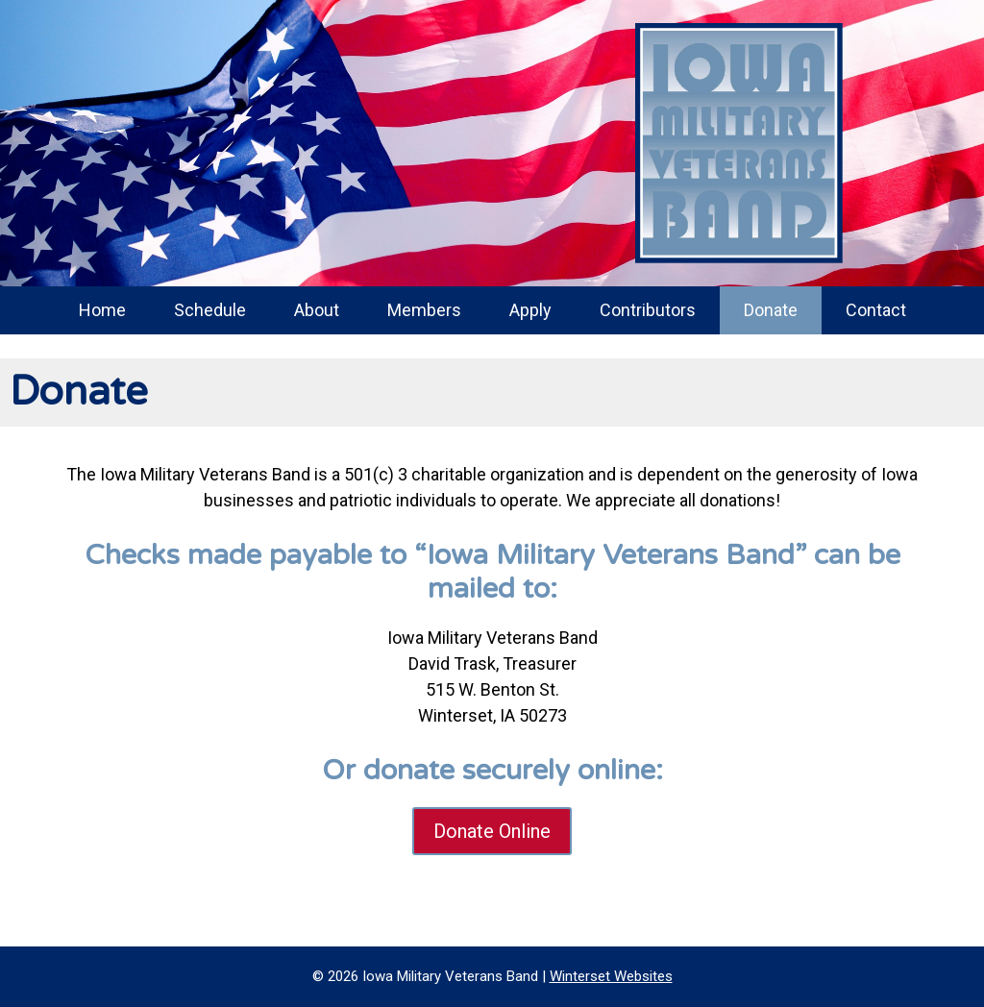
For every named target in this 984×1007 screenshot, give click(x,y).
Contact (876, 310)
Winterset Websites (611, 976)
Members (424, 310)
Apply (530, 310)
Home (102, 310)
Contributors (648, 310)
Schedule (210, 310)
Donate (771, 310)
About (316, 310)
